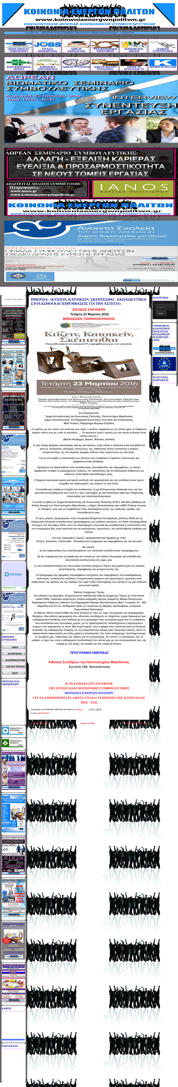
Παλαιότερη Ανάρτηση (136, 723)
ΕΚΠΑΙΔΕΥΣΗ (43, 713)
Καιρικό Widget (14, 574)
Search (160, 313)
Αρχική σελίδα (87, 723)
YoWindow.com (9, 588)
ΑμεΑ (15, 673)
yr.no (24, 588)
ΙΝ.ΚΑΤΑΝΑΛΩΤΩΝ (15, 660)
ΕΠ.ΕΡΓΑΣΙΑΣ (15, 654)
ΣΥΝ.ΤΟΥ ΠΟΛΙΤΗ (15, 666)
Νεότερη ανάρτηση (40, 723)
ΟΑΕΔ (15, 647)
